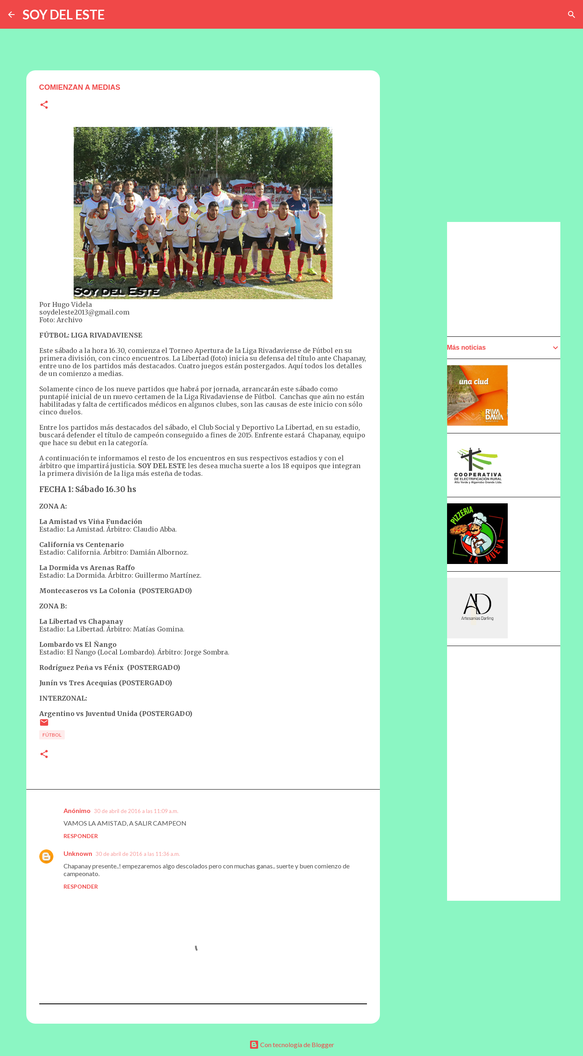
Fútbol (51, 735)
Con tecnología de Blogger (291, 1044)
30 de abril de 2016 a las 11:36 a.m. (137, 854)
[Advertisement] (419, 451)
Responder (81, 835)
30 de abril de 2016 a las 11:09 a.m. (136, 811)
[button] (44, 105)
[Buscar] (572, 14)
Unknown (78, 853)
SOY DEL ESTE (64, 14)
